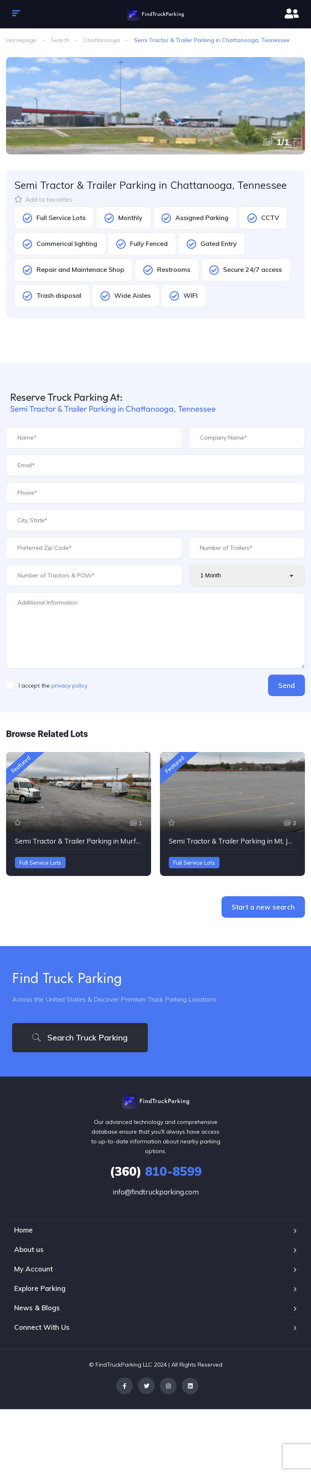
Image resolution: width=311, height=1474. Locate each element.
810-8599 (156, 1171)
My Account (33, 1269)
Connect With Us (42, 1327)
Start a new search (263, 907)
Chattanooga (101, 40)
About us (29, 1249)
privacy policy (69, 685)
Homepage (21, 40)
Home (23, 1230)
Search (60, 40)
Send (286, 685)
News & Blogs (37, 1307)
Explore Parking (40, 1288)
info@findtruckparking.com (156, 1192)
